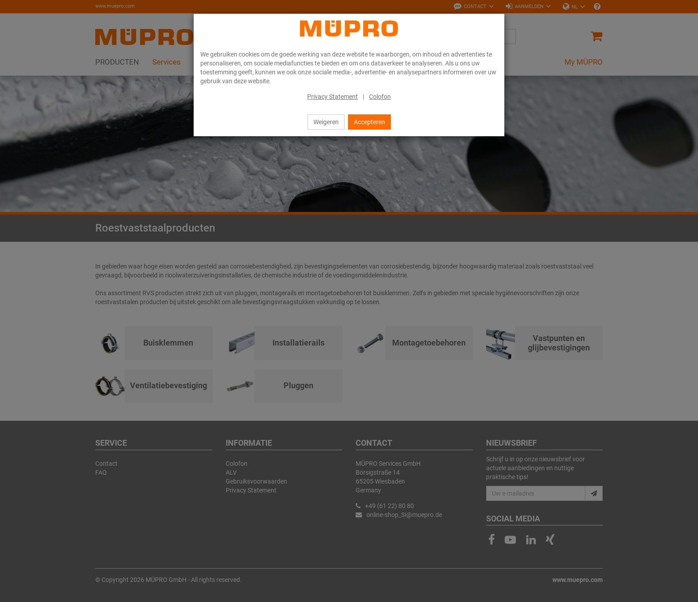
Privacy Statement (332, 96)
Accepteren (369, 122)
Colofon (380, 96)
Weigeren (326, 122)
